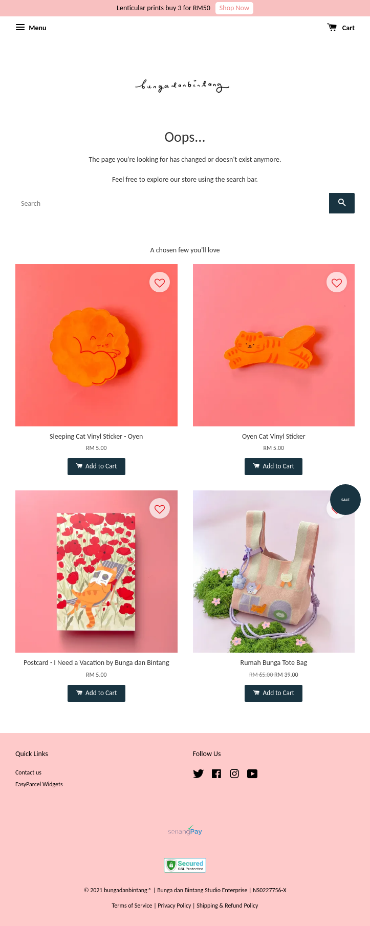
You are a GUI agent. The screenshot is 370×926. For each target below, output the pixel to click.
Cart (341, 27)
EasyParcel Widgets (39, 784)
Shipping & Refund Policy (227, 905)
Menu (30, 27)
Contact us (28, 772)
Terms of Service (132, 905)
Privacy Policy (174, 905)
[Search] (172, 203)
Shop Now (234, 8)
